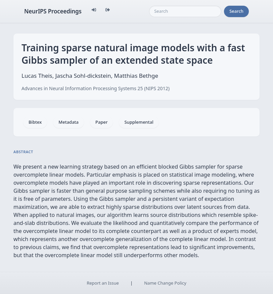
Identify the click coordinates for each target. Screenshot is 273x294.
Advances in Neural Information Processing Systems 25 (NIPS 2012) (95, 88)
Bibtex (35, 122)
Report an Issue (103, 283)
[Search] (185, 11)
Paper (101, 122)
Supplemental (138, 122)
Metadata (68, 122)
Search (236, 11)
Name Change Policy (165, 283)
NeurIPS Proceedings (53, 11)
